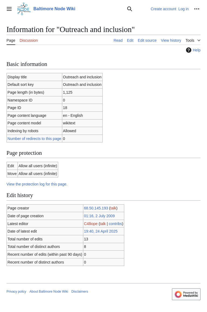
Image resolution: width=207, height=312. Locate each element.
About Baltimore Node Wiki (48, 291)
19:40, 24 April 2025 (101, 231)
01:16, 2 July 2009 (99, 216)
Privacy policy (16, 291)
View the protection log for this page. (36, 184)
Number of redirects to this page (34, 138)
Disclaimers (79, 291)
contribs (115, 224)
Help (193, 50)
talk (113, 208)
